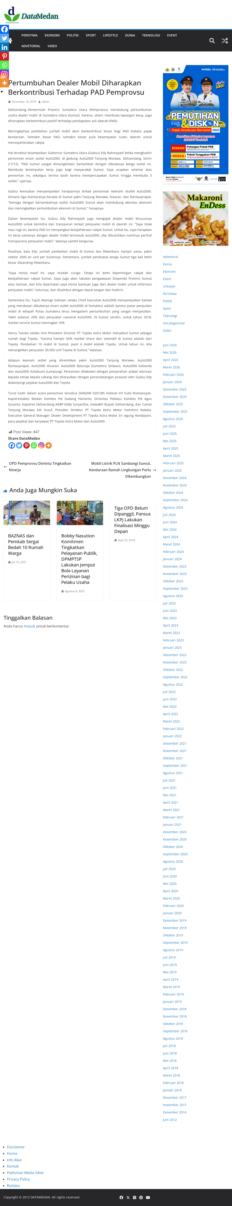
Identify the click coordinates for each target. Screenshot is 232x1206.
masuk (29, 626)
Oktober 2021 (173, 758)
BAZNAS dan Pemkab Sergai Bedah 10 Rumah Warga (25, 544)
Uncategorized (174, 323)
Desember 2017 (174, 1097)
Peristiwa (29, 35)
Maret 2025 (171, 456)
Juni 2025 (170, 433)
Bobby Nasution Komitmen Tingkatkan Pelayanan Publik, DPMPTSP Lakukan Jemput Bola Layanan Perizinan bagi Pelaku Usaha (79, 559)
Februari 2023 (173, 640)
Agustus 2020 (173, 861)
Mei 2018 (170, 1060)
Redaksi (13, 1185)
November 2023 (175, 574)
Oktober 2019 (173, 935)
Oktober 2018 (173, 1024)
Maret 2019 (171, 987)
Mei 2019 (170, 972)
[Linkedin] (4, 47)
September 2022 (175, 677)
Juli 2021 (169, 780)
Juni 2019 (170, 965)
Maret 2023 (171, 633)
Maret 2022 (171, 721)
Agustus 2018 (173, 1038)
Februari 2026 (173, 374)
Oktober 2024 (173, 492)
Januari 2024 (172, 559)
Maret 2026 (171, 367)
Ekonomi (52, 35)
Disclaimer (16, 1147)
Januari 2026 (172, 382)
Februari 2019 (173, 994)
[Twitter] (19, 445)
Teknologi (151, 35)
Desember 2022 (174, 655)
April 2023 (170, 625)
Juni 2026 (170, 345)
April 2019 (170, 979)
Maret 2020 (171, 898)
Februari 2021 (173, 817)
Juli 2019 (169, 957)
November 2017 (175, 1105)
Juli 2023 (169, 603)
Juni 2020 (170, 876)
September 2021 (175, 765)
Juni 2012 (170, 1119)
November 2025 (175, 397)
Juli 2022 (169, 692)
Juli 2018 (169, 1046)
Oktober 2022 (173, 669)
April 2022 (170, 714)
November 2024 (175, 485)
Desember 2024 (174, 478)
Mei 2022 (170, 706)
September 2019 (175, 942)
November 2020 (175, 839)
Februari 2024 (173, 551)
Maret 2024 (171, 544)
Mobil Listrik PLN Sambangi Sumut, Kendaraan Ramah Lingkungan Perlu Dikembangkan (122, 470)
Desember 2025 (174, 389)
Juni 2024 (170, 522)
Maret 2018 (171, 1075)
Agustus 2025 (173, 419)
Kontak (13, 1166)
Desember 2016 (174, 1112)
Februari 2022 (173, 729)
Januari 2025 (172, 470)
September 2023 (175, 588)
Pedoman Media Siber (25, 1172)
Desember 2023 (174, 566)
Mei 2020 (170, 883)
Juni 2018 (170, 1053)
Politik (73, 35)
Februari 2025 (173, 463)
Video (52, 46)
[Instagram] (41, 445)
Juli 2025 (169, 426)
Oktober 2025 (173, 404)
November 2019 (175, 928)
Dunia (130, 35)
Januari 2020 (172, 913)
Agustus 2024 (173, 507)
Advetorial (170, 257)
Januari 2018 (172, 1090)
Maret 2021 (171, 810)
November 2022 (175, 662)
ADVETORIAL (30, 46)
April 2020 (170, 891)
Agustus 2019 (173, 950)
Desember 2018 (174, 1009)
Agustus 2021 (173, 773)
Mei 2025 (170, 441)
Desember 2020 (174, 832)
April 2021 (170, 802)
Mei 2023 (170, 618)
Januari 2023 (172, 647)
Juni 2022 (170, 699)
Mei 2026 (170, 352)
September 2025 (175, 411)
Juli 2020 (169, 869)
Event (172, 35)
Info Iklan (14, 1159)
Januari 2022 (172, 736)
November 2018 (175, 1016)
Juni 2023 (170, 610)
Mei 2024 (170, 529)
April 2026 (170, 360)
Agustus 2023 (173, 596)
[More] (48, 445)
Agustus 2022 (173, 684)
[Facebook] (11, 445)
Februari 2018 (173, 1083)
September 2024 (175, 500)
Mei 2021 (170, 795)
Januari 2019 (172, 1001)
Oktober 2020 (173, 847)
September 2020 (175, 854)
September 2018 (175, 1031)
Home (12, 1153)
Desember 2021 (174, 743)
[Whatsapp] (34, 445)
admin (45, 101)
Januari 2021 (172, 824)
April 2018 (170, 1068)
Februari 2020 (173, 906)
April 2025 (170, 448)
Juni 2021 (170, 788)
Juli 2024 (169, 515)
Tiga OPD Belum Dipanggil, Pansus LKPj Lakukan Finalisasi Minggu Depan (132, 519)
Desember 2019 (174, 920)
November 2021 (175, 751)
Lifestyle (110, 35)
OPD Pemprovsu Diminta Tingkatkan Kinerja (37, 466)
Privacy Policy (18, 1179)
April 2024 (170, 537)
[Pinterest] (26, 445)
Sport (91, 35)
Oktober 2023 (173, 581)
